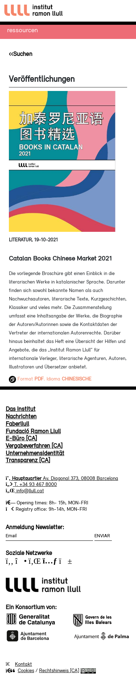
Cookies (20, 670)
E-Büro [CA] (21, 438)
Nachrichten (21, 416)
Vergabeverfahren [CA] (34, 445)
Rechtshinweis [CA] (59, 670)
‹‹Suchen (20, 53)
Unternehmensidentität (35, 453)
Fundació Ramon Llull (33, 431)
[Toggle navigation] (124, 10)
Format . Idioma (50, 379)
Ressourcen (22, 30)
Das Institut (21, 408)
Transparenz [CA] (28, 460)
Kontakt (23, 664)
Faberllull (17, 423)
